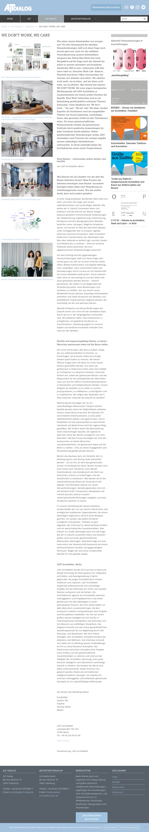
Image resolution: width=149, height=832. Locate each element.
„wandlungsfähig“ (120, 75)
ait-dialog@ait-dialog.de (21, 792)
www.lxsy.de (63, 740)
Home (4, 26)
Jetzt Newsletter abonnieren (91, 817)
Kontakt (116, 782)
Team (115, 777)
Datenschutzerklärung (129, 827)
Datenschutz (118, 787)
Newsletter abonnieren (106, 7)
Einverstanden (111, 827)
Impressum (117, 792)
